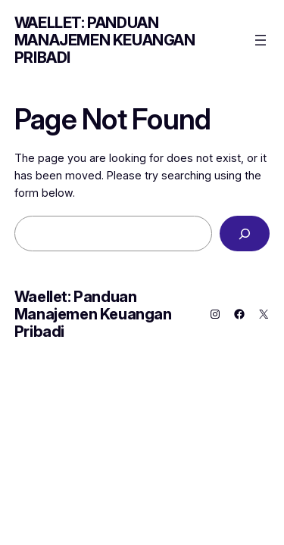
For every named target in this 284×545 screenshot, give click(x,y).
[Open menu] (260, 40)
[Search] (245, 233)
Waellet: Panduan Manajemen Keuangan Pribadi (104, 40)
